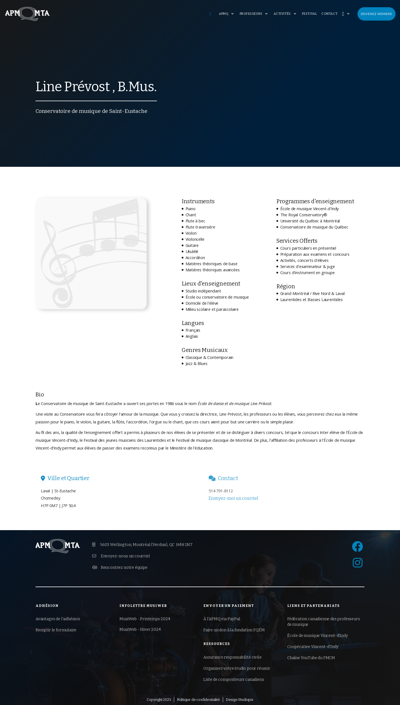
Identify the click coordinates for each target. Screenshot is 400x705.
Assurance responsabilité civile (232, 657)
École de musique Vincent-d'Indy (317, 635)
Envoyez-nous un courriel (121, 556)
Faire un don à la (233, 630)
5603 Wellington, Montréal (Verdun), (142, 545)
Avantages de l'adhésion (58, 619)
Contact (329, 14)
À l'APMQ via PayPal (221, 619)
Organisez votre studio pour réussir (236, 668)
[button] (227, 13)
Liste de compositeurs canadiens (233, 679)
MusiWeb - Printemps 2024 (144, 619)
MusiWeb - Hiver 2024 (140, 629)
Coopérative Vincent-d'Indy (312, 646)
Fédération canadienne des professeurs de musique (323, 622)
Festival (309, 14)
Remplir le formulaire (56, 630)
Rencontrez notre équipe (120, 567)
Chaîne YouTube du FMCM (311, 658)
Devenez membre (376, 14)
